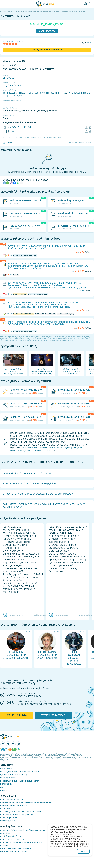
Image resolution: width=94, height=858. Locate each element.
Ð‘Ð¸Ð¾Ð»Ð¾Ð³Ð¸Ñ (13, 85)
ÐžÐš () (83, 851)
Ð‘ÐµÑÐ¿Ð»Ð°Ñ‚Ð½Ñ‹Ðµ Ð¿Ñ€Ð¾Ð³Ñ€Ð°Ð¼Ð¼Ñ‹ (19, 772)
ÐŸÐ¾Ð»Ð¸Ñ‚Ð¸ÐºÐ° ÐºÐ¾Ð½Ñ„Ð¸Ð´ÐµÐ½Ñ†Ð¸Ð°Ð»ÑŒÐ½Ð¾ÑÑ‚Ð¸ (26, 802)
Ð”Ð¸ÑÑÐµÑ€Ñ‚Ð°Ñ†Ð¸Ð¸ (10, 836)
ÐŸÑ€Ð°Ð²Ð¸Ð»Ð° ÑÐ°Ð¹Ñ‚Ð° (11, 799)
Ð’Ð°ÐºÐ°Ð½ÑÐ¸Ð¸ (7, 821)
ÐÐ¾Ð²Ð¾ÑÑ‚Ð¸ (7, 769)
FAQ (1, 787)
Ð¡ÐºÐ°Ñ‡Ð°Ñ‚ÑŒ (47, 31)
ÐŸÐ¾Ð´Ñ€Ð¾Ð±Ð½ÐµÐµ (53, 715)
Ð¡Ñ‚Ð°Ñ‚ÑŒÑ (10, 78)
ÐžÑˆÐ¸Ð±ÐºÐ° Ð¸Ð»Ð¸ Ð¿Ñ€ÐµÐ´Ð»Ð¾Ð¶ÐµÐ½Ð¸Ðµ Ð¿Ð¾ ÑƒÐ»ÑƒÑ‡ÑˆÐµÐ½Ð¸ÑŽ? (32, 137)
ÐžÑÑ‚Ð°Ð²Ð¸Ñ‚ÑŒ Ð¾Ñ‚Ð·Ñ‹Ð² (47, 50)
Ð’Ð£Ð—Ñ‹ (4, 845)
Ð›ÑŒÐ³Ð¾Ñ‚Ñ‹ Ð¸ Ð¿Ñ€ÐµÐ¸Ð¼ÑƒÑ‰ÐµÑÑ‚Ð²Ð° (19, 781)
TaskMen (7, 142)
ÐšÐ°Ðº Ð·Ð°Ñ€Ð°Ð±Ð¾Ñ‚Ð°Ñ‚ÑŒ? (13, 851)
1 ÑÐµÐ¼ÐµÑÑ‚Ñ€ (13, 93)
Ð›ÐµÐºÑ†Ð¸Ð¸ (5, 833)
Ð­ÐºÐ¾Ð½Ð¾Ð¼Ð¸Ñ (8, 778)
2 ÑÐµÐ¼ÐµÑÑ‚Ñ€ (34, 93)
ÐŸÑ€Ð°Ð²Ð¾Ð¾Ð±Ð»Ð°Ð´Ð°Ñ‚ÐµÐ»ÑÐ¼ (16, 815)
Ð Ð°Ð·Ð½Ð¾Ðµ (6, 784)
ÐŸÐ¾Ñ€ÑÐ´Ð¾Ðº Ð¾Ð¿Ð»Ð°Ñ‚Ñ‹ (13, 805)
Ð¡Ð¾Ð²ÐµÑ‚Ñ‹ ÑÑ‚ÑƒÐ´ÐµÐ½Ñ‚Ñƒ (13, 775)
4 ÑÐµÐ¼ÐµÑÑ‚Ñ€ (77, 93)
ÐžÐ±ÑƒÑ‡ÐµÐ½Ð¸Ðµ (16, 715)
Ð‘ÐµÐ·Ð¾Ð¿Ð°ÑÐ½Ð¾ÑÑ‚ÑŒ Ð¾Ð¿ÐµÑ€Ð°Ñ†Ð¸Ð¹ (21, 812)
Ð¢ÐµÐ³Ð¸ (4, 790)
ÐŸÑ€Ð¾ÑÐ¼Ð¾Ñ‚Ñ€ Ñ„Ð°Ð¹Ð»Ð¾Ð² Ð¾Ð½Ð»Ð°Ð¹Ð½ (21, 842)
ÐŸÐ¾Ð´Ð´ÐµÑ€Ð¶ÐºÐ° (9, 818)
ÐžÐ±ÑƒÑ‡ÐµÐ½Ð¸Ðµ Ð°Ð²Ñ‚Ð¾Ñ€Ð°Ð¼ (15, 848)
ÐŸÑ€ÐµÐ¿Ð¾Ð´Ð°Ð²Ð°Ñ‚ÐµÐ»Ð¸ (13, 839)
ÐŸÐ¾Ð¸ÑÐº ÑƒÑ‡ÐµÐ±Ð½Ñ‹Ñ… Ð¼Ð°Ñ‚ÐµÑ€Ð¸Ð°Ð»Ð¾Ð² (22, 830)
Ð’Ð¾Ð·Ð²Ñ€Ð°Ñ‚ (6, 809)
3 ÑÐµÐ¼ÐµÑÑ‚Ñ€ (56, 93)
